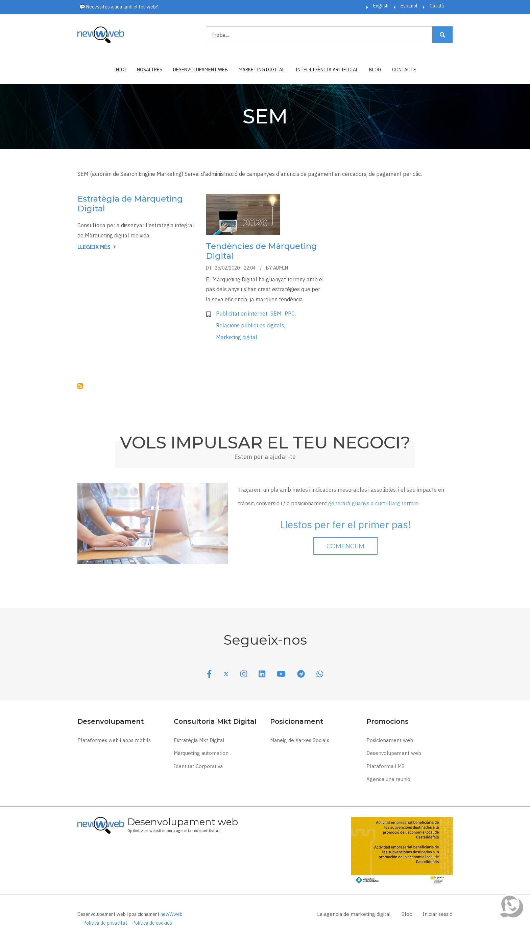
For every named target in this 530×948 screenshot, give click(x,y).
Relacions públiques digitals (250, 325)
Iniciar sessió (438, 914)
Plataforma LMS (385, 766)
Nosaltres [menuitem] (149, 70)
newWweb (172, 914)
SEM (276, 313)
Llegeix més (96, 247)
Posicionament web (389, 740)
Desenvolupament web (393, 753)
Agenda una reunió (388, 779)
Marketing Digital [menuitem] (262, 70)
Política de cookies (152, 923)
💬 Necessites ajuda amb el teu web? (118, 7)
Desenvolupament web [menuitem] (200, 70)
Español (409, 6)
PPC (290, 313)
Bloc (406, 914)
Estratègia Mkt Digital (199, 740)
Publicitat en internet (241, 313)
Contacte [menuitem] (404, 70)
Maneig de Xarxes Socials (299, 740)
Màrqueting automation (201, 753)
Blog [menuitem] (375, 70)
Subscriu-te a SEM (80, 386)
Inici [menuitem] (120, 70)
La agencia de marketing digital (354, 914)
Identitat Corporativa (198, 766)
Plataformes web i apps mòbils (114, 740)
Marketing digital (236, 337)
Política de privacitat (105, 923)
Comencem (345, 546)
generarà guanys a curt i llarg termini (373, 503)
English (380, 6)
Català (437, 6)
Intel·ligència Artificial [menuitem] (326, 70)
